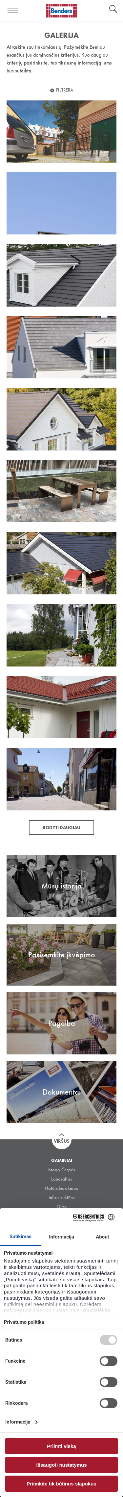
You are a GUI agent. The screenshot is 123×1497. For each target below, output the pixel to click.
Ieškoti (113, 9)
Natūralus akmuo (61, 1188)
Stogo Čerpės (61, 1169)
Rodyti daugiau (61, 827)
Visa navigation (13, 11)
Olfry (61, 1206)
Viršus (62, 1141)
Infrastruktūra (62, 1197)
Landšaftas (61, 1179)
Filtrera (64, 90)
